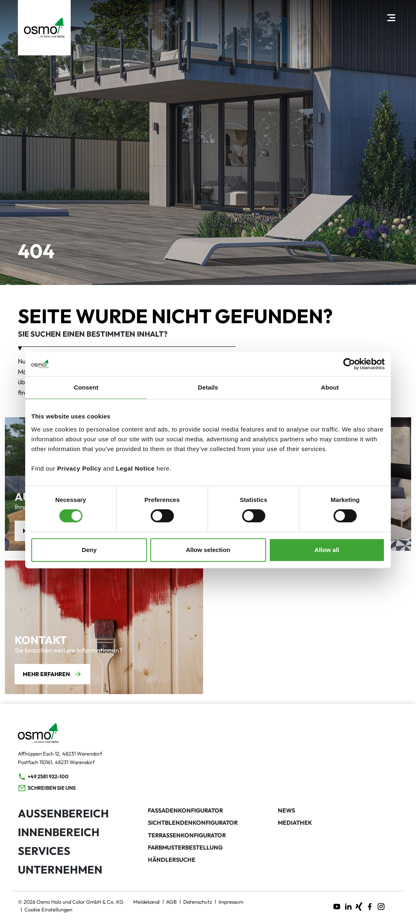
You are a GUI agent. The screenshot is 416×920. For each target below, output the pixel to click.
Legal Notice (135, 468)
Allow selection (208, 549)
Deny (89, 549)
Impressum (231, 901)
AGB (171, 901)
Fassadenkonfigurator (185, 810)
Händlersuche (171, 859)
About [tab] (330, 387)
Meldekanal (146, 901)
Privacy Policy (79, 468)
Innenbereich (59, 832)
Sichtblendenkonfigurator (193, 822)
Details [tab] (208, 387)
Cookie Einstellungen (48, 909)
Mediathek (295, 822)
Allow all (326, 549)
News (286, 810)
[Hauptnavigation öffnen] (391, 17)
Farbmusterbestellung (185, 847)
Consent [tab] (86, 387)
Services (44, 851)
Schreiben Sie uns (47, 788)
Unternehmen (60, 869)
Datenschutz (197, 901)
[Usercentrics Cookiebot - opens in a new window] (349, 364)
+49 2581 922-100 (43, 777)
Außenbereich (63, 813)
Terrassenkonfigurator (187, 835)
